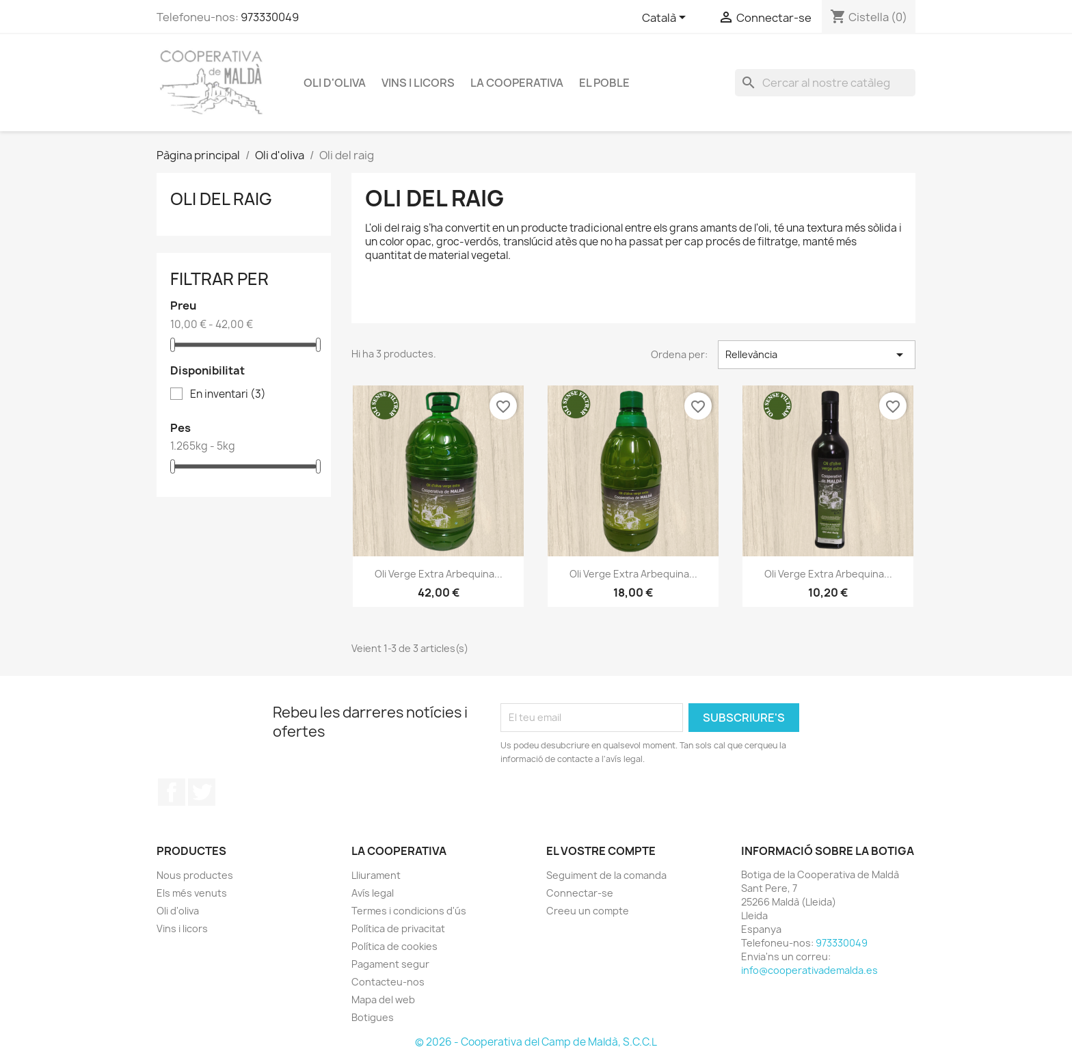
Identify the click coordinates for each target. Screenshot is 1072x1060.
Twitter (201, 792)
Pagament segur (390, 963)
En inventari (228, 394)
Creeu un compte (587, 910)
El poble (604, 82)
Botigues (372, 1017)
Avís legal (372, 892)
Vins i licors (418, 82)
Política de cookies (394, 946)
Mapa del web (383, 999)
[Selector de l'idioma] (666, 18)
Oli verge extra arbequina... (438, 573)
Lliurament (376, 875)
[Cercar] (825, 82)
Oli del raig (221, 198)
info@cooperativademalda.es (809, 970)
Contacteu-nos (388, 981)
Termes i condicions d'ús (408, 910)
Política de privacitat (398, 928)
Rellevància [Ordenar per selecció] (816, 354)
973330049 (270, 17)
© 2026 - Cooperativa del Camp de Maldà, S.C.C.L (536, 1042)
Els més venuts (192, 892)
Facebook (171, 792)
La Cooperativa (516, 82)
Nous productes (195, 875)
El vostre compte (601, 850)
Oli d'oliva (335, 82)
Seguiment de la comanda (606, 875)
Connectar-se (579, 892)
